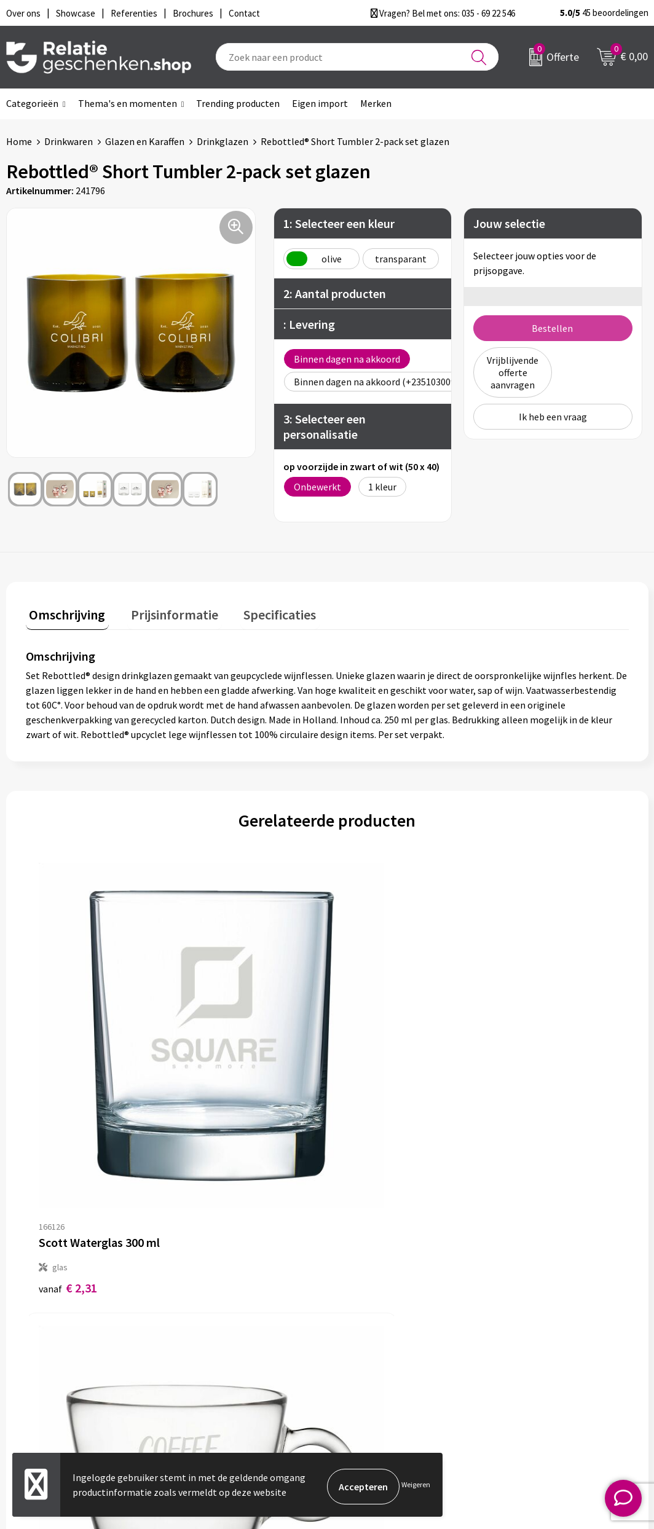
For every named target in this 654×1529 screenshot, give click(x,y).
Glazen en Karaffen (144, 141)
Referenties (370, 1359)
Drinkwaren (68, 141)
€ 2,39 (218, 1063)
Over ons (206, 1300)
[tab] (64, 614)
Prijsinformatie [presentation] (164, 610)
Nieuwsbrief (213, 1320)
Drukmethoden (220, 1359)
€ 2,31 (68, 1063)
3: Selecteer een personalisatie (324, 426)
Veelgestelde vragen (231, 1340)
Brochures (366, 1340)
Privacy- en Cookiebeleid (554, 1320)
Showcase (366, 1320)
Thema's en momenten (127, 103)
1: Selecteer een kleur (339, 223)
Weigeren (415, 1486)
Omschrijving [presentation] (64, 610)
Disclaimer (525, 1340)
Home (19, 141)
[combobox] (357, 57)
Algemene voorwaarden (552, 1300)
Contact (362, 1300)
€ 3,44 (519, 1063)
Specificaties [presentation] (262, 610)
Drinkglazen (222, 141)
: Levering (309, 324)
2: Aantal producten (334, 293)
